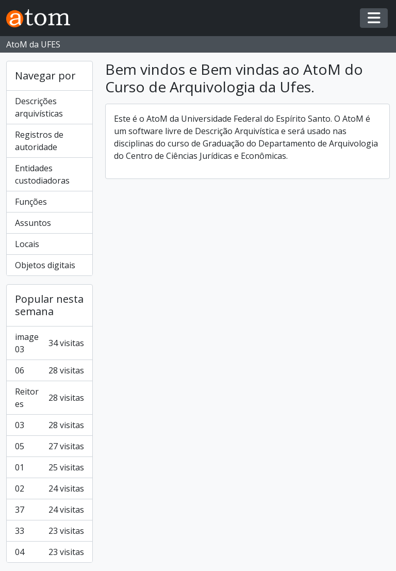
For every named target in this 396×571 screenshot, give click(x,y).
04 (49, 552)
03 (49, 425)
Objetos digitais (45, 265)
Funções (31, 201)
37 (49, 509)
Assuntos (33, 223)
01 (49, 467)
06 (49, 370)
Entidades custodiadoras (42, 174)
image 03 (49, 343)
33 (49, 531)
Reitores (49, 398)
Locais (27, 244)
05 (49, 446)
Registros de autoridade (39, 141)
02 (49, 488)
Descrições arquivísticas (39, 107)
